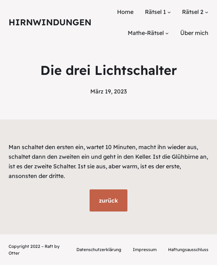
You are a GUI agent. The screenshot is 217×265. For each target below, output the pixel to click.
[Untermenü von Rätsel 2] (206, 12)
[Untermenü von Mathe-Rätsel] (167, 33)
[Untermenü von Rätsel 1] (169, 12)
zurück (108, 200)
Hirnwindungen (50, 22)
